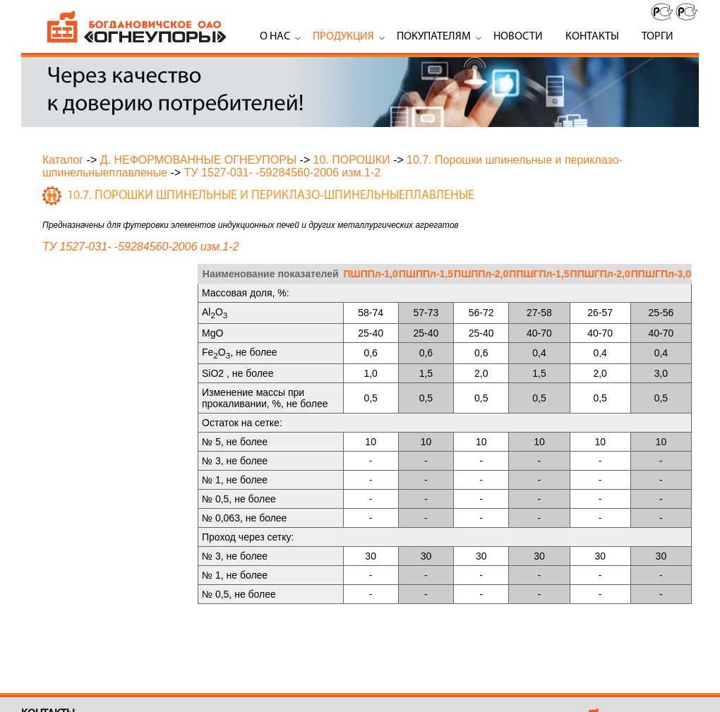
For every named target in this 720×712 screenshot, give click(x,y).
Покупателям (434, 36)
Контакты (592, 36)
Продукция (343, 36)
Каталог (62, 160)
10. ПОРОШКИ (351, 160)
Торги (657, 36)
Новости (518, 36)
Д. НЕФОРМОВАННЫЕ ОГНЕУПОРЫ (198, 160)
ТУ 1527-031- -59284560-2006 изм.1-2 (282, 173)
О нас (275, 36)
